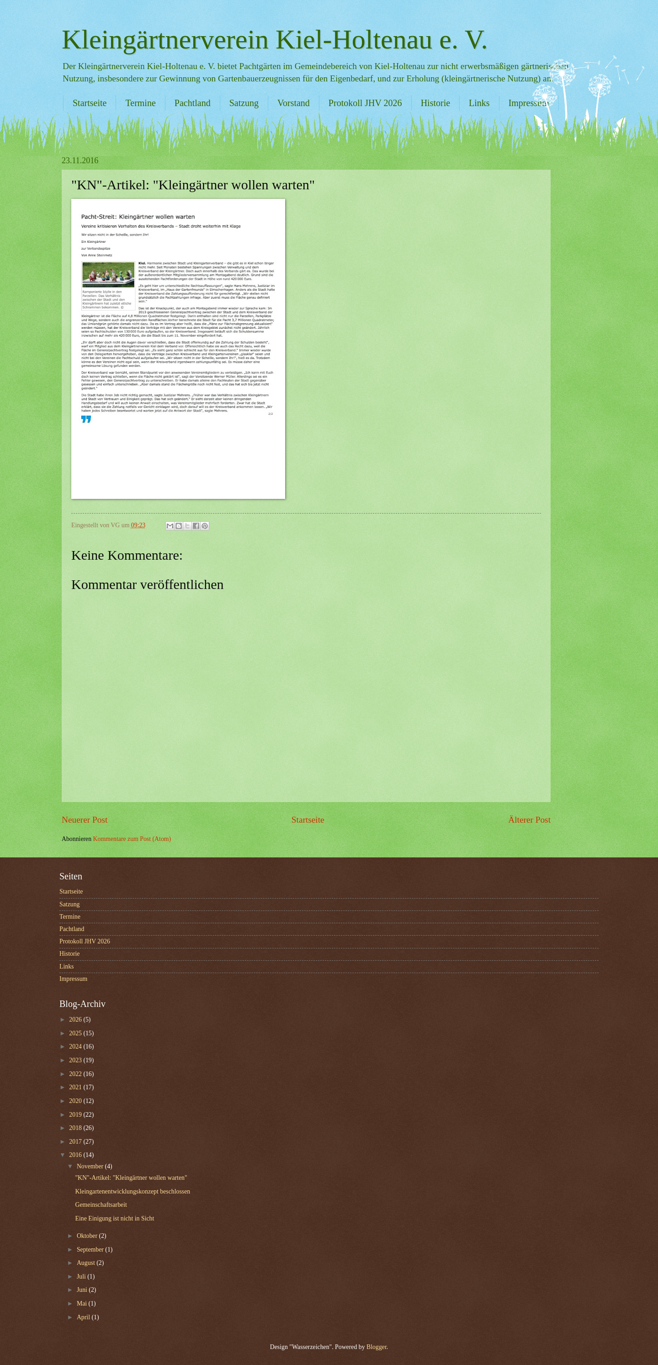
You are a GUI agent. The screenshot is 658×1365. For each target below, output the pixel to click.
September (91, 1249)
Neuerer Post (84, 819)
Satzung (244, 103)
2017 (76, 1141)
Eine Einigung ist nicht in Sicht (114, 1218)
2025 (76, 1033)
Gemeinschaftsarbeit (101, 1204)
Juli (82, 1276)
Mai (83, 1303)
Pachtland (193, 103)
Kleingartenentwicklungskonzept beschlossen (132, 1191)
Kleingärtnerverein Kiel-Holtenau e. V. (275, 39)
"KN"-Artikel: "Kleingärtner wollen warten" (131, 1177)
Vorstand (293, 103)
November (91, 1166)
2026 (76, 1019)
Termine (140, 103)
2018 (76, 1127)
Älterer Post (529, 819)
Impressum (529, 103)
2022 (76, 1074)
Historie (435, 103)
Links (479, 103)
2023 (76, 1060)
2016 (76, 1154)
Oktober (88, 1235)
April (84, 1317)
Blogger (376, 1347)
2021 (76, 1087)
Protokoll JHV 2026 (365, 103)
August (86, 1262)
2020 (76, 1100)
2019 (76, 1114)
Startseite (89, 103)
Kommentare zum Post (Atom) (132, 838)
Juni (83, 1289)
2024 (76, 1046)
